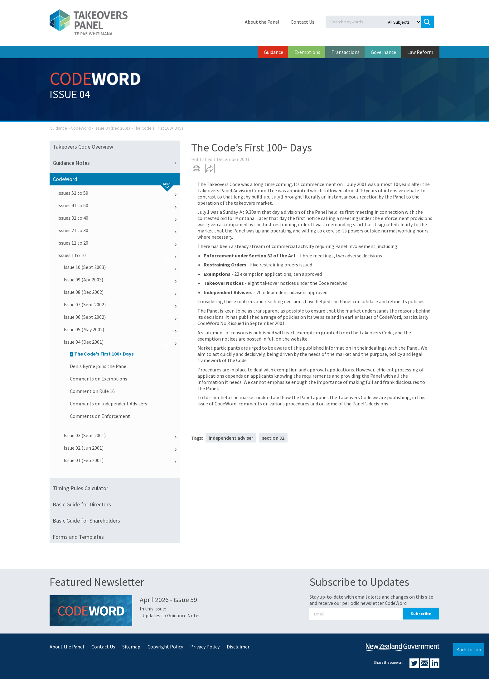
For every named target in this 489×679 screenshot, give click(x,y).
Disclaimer (238, 646)
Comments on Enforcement (100, 416)
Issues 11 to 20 (118, 242)
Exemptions (307, 52)
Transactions (346, 52)
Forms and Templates (78, 536)
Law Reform (420, 52)
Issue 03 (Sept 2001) (122, 435)
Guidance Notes (116, 163)
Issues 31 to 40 (118, 217)
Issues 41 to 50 (118, 205)
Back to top (468, 649)
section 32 (273, 438)
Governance (383, 52)
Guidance (273, 52)
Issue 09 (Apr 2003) (122, 279)
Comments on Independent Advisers (108, 403)
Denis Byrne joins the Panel (99, 366)
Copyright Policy (165, 646)
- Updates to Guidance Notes (170, 615)
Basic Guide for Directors (82, 504)
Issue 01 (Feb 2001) (122, 460)
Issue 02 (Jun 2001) (122, 447)
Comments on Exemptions (98, 378)
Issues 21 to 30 (118, 230)
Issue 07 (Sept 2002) (122, 304)
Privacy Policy (205, 646)
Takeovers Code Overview (83, 146)
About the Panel (262, 22)
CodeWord (81, 128)
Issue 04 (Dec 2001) (112, 128)
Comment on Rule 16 (92, 391)
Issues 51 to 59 (118, 193)
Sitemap (131, 646)
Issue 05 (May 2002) (122, 329)
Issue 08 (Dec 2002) (122, 292)
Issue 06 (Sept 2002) (122, 317)
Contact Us (302, 22)
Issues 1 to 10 (118, 255)
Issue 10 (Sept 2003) (122, 267)
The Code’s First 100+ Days (102, 354)
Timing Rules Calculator (80, 488)
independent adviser (231, 438)
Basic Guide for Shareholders (86, 520)
